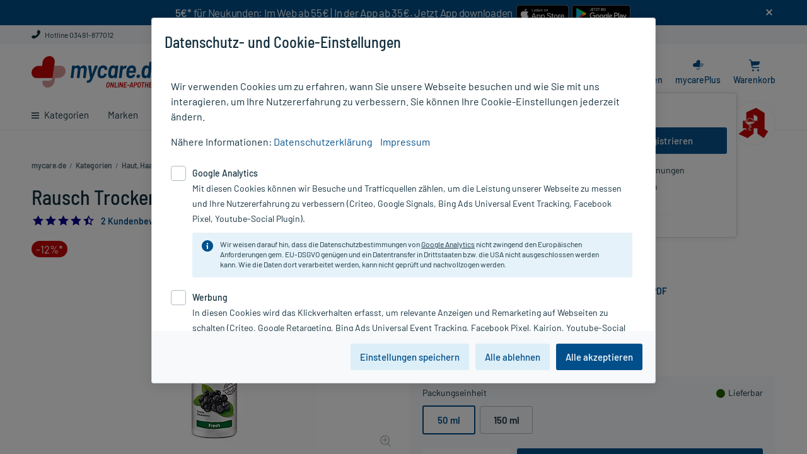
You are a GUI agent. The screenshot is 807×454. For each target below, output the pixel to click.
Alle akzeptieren (599, 357)
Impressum (405, 142)
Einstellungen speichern (410, 357)
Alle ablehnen (512, 357)
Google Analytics (448, 244)
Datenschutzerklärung (323, 142)
